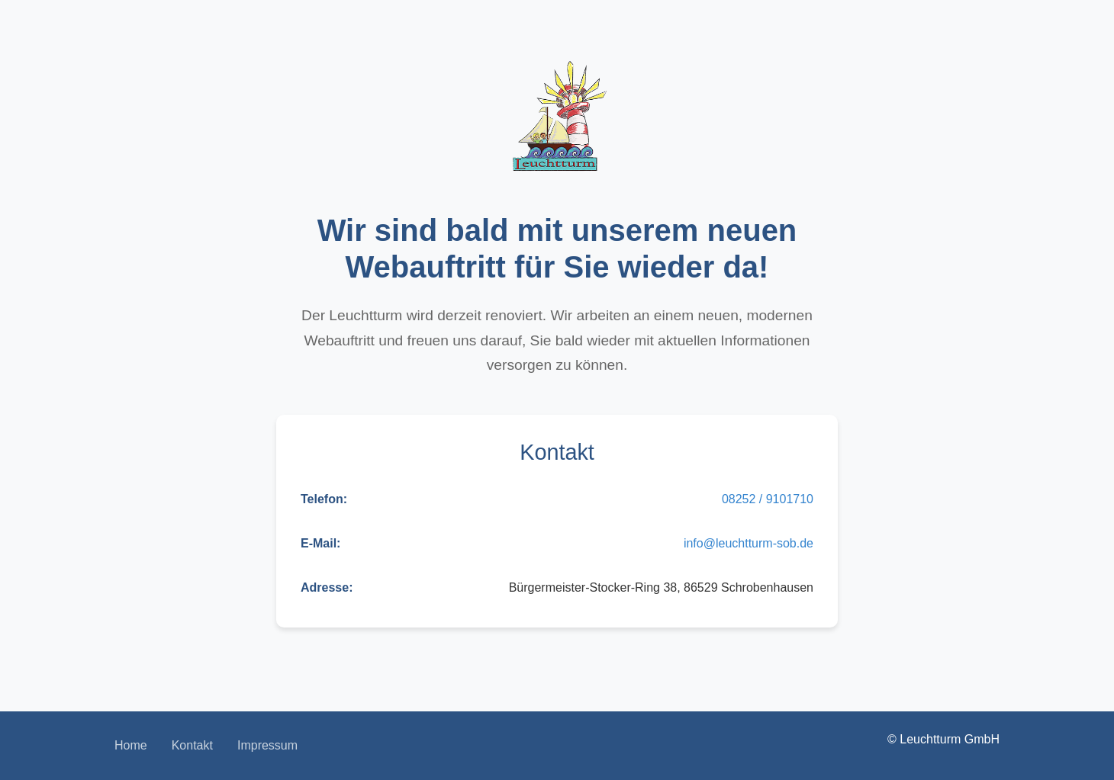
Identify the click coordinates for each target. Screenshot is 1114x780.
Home (130, 745)
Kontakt (192, 745)
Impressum (267, 745)
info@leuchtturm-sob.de (748, 543)
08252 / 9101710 (767, 499)
